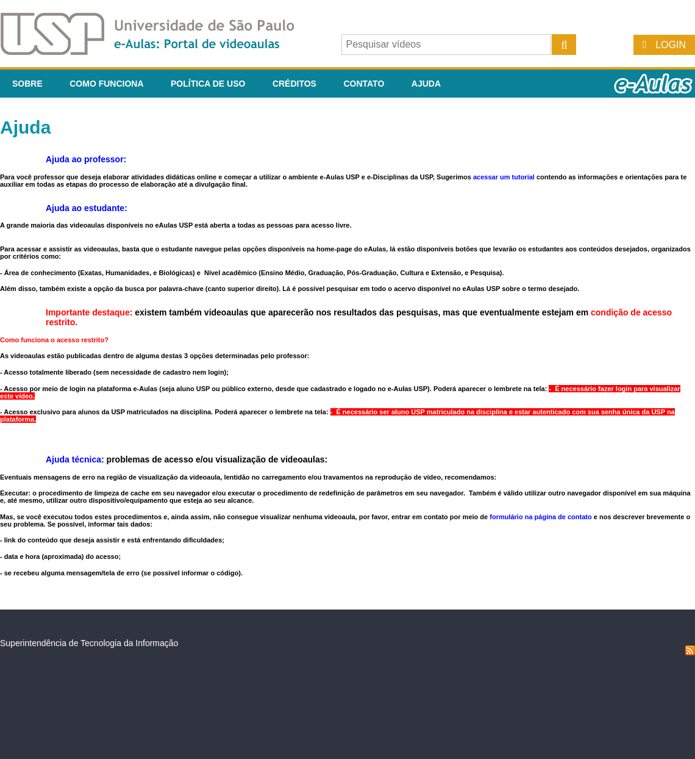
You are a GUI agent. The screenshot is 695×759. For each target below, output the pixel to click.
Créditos (294, 83)
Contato (363, 83)
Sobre (27, 83)
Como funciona (106, 83)
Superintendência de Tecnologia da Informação (89, 643)
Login (670, 45)
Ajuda (426, 83)
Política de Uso (208, 83)
